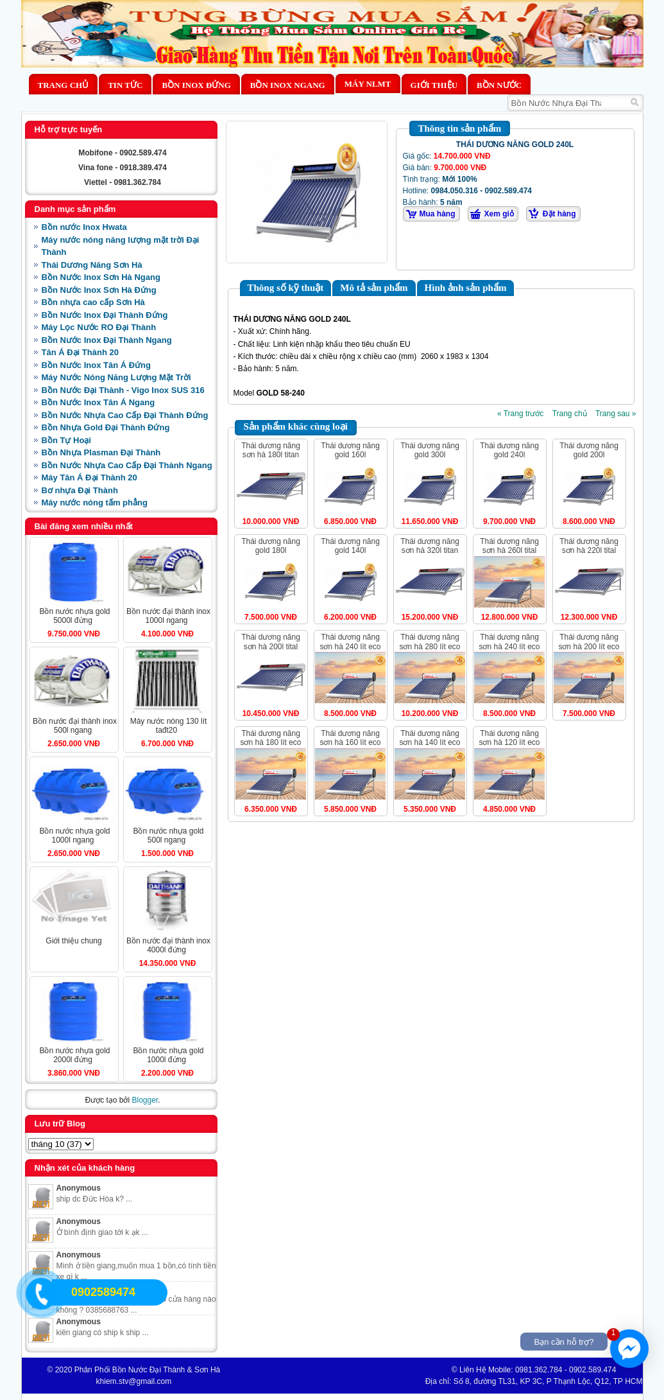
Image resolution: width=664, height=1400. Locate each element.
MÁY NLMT (368, 84)
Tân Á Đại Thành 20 (80, 352)
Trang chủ (63, 85)
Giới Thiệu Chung (73, 940)
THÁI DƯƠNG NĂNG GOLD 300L (429, 450)
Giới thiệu (434, 85)
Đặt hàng (559, 213)
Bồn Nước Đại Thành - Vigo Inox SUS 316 (123, 390)
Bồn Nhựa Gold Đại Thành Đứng (106, 427)
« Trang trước (520, 413)
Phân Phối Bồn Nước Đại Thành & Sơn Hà (147, 1369)
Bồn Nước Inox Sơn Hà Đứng (99, 290)
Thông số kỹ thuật (286, 288)
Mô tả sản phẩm (373, 288)
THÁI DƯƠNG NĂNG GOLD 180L (270, 546)
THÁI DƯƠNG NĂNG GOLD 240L (509, 450)
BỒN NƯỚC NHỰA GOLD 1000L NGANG (74, 835)
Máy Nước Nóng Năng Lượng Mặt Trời (116, 377)
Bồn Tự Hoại (66, 440)
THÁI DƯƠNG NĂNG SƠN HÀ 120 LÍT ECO (509, 738)
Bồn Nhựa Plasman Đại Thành (101, 452)
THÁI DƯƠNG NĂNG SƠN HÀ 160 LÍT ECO (349, 738)
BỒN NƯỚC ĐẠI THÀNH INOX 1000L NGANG (168, 616)
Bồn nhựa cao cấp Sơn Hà (93, 302)
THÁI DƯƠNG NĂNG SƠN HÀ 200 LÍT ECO (588, 642)
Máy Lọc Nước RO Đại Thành (99, 327)
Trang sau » (615, 413)
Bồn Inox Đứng (196, 85)
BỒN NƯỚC (499, 85)
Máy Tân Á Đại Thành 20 (89, 477)
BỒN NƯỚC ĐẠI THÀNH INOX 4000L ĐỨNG (168, 945)
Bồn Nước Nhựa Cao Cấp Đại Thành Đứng (125, 415)
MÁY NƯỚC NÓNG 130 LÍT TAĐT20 (168, 726)
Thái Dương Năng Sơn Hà (92, 265)
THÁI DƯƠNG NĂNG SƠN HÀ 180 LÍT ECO (270, 738)
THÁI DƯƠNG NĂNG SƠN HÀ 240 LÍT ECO (349, 642)
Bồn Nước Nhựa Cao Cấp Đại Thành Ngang (127, 465)
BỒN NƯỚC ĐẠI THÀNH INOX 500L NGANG (75, 726)
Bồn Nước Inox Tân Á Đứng (96, 365)
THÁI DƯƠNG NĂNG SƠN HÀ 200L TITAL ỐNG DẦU (270, 646)
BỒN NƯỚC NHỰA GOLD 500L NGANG (168, 835)
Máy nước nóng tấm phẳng (95, 502)
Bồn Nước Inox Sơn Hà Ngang (101, 277)
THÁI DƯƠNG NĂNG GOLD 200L (588, 450)
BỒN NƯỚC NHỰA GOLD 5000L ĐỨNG (74, 616)
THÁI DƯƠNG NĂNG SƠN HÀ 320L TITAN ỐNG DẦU (429, 550)
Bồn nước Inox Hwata (84, 227)
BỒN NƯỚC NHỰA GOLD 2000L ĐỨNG (74, 1055)
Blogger (145, 1100)
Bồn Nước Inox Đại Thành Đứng (105, 315)
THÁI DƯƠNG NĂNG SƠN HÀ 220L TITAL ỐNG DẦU (588, 550)
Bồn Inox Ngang (287, 85)
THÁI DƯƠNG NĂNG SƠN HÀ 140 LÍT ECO (429, 738)
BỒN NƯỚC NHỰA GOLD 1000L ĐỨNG (168, 1055)
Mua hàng (437, 213)
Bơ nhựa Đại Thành (80, 490)
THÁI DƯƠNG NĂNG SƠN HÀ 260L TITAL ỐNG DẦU (509, 550)
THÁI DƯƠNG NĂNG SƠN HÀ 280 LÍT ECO (429, 642)
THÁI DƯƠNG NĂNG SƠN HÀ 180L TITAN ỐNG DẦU (270, 455)
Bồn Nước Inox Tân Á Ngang (98, 402)
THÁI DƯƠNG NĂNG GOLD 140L (350, 546)
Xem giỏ (499, 213)
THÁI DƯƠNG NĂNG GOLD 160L (350, 450)
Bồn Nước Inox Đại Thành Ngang (107, 340)
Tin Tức (125, 85)
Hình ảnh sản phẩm (466, 288)
